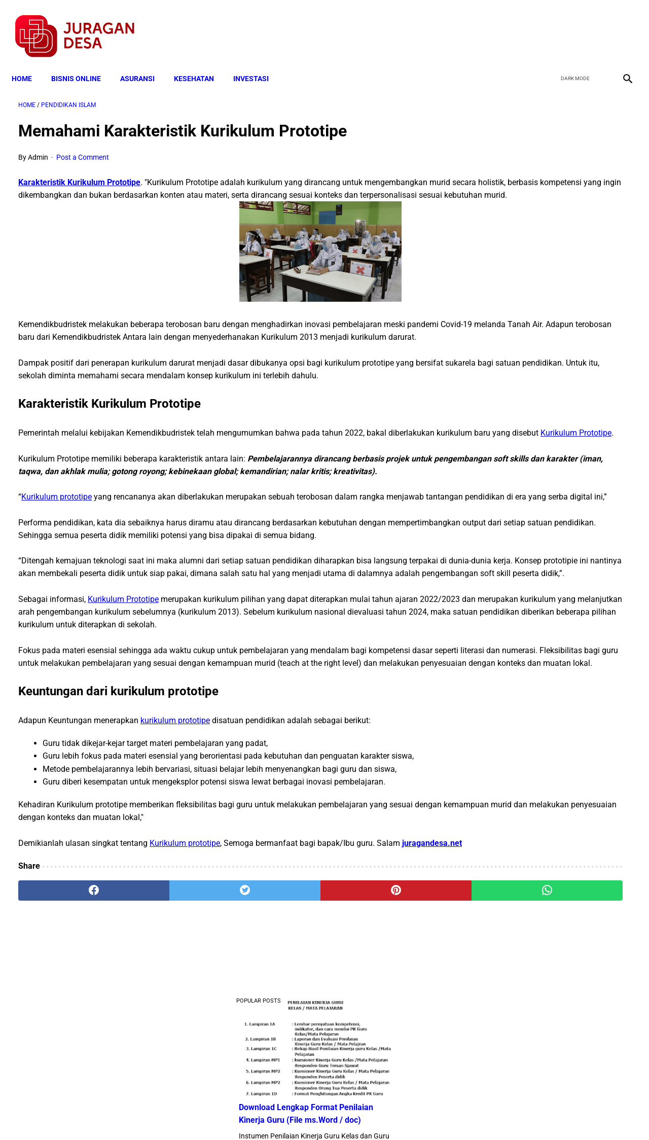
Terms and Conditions (204, 1114)
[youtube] (596, 26)
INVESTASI (257, 62)
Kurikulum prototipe (56, 551)
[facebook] (548, 26)
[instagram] (620, 26)
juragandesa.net (48, 973)
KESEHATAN (201, 62)
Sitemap (358, 1114)
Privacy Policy (271, 1114)
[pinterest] (275, 1021)
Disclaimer (319, 1114)
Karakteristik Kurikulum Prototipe (79, 172)
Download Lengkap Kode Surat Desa (540, 555)
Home (28, 62)
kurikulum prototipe (175, 838)
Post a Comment (82, 148)
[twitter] (572, 26)
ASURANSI (144, 62)
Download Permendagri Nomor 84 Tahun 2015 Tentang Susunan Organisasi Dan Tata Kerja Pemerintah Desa (548, 492)
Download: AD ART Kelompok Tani (536, 606)
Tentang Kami (457, 1114)
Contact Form (403, 1114)
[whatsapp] (378, 1021)
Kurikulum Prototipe (205, 474)
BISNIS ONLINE (82, 62)
